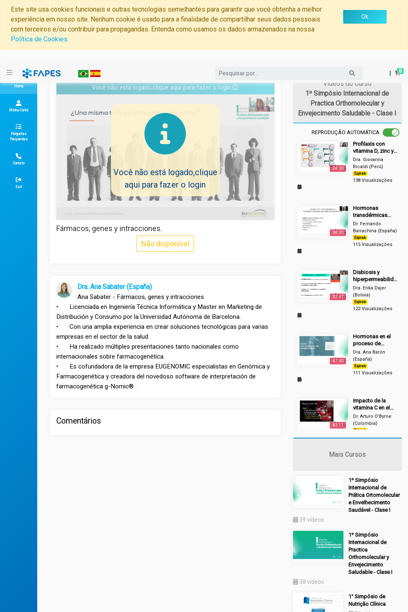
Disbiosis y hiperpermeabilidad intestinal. (375, 276)
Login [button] (377, 57)
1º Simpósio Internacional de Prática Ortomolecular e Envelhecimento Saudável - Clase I (374, 495)
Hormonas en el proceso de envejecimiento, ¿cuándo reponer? (374, 340)
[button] (394, 59)
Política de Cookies (39, 39)
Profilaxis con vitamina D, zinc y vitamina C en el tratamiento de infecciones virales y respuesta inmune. (375, 147)
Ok (364, 16)
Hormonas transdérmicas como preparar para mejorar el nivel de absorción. (371, 212)
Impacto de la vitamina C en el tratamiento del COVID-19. (371, 404)
